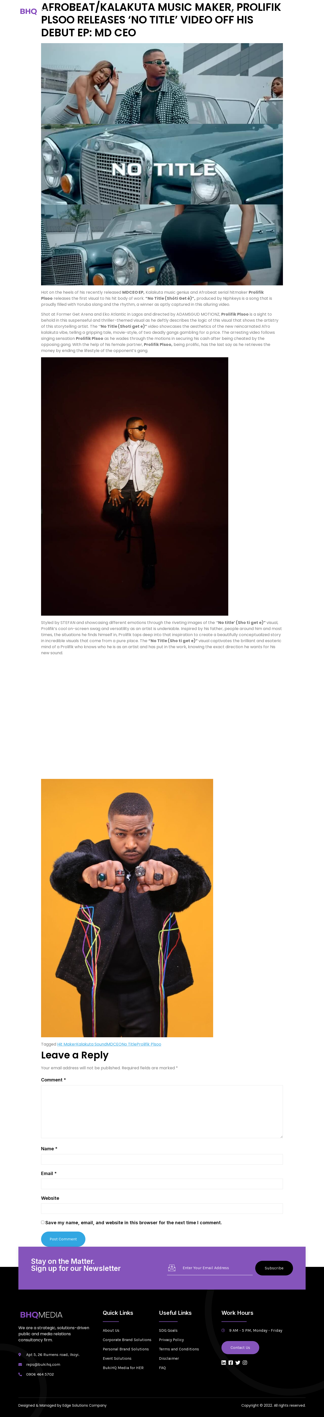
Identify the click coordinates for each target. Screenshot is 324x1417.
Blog (270, 11)
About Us (156, 11)
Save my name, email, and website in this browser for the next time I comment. (133, 1222)
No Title (129, 1044)
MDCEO (114, 1044)
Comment (53, 1079)
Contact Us (292, 11)
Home (134, 11)
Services (179, 11)
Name (49, 1148)
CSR (254, 11)
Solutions (205, 11)
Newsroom (234, 11)
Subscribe (274, 1268)
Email (49, 1173)
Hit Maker (66, 1044)
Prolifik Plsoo (149, 1044)
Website (50, 1198)
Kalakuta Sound (91, 1044)
